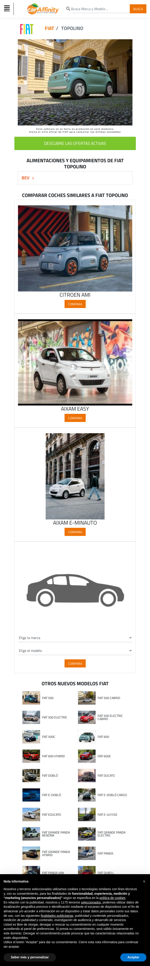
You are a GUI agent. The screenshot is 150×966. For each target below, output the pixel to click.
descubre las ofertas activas (75, 143)
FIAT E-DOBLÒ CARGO (112, 795)
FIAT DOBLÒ (50, 775)
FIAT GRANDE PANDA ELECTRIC (111, 834)
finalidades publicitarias (57, 915)
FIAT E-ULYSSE (107, 814)
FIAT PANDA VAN (53, 872)
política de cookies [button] (112, 898)
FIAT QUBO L (106, 872)
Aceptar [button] (133, 957)
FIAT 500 (48, 698)
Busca (138, 9)
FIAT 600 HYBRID (53, 756)
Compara (75, 304)
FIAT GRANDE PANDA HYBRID (56, 853)
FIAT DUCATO (106, 775)
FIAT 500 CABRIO (109, 698)
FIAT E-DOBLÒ (51, 795)
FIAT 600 (103, 736)
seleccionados (91, 902)
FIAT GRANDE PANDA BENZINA (56, 834)
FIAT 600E (104, 756)
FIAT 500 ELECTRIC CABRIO (110, 717)
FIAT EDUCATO (51, 814)
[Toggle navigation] (7, 8)
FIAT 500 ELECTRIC (54, 717)
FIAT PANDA (105, 853)
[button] (144, 881)
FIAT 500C (48, 736)
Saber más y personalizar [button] (30, 957)
